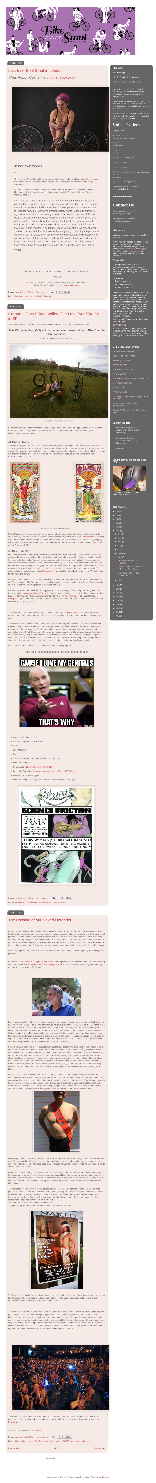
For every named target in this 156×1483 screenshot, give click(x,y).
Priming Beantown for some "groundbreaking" (125, 404)
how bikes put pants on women (126, 251)
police (51, 1441)
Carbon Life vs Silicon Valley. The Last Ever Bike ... (130, 568)
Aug (120, 542)
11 (117, 600)
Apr (120, 557)
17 (117, 527)
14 (117, 589)
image (90, 182)
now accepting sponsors (123, 333)
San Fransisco (44, 902)
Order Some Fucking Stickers (128, 430)
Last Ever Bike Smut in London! (36, 70)
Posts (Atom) (62, 1458)
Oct (120, 534)
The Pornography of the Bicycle (125, 186)
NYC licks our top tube (122, 369)
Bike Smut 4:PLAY (120, 167)
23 (117, 511)
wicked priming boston (122, 383)
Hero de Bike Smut (35, 1441)
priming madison (120, 365)
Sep (120, 538)
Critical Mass (31, 902)
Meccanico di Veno (124, 438)
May (120, 553)
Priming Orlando (120, 392)
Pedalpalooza (14, 598)
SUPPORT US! (120, 325)
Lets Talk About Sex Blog (124, 351)
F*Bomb (119, 448)
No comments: (42, 898)
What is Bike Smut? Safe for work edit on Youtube (124, 136)
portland (58, 1441)
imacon (86, 1477)
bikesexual (20, 902)
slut (34, 296)
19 (117, 519)
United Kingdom (44, 296)
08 (117, 612)
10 (117, 604)
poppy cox (27, 296)
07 (117, 616)
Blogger (104, 1477)
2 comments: (42, 292)
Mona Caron (66, 528)
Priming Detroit (119, 374)
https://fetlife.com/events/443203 (39, 767)
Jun (120, 549)
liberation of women (133, 249)
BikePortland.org (36, 1430)
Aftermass (86, 537)
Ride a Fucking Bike (125, 427)
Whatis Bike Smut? (118, 144)
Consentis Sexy (116, 151)
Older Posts (99, 1448)
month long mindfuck (68, 596)
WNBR (66, 1441)
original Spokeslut (60, 77)
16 (117, 530)
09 (117, 608)
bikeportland (20, 1441)
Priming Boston (119, 387)
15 (117, 585)
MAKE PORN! (122, 316)
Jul (119, 545)
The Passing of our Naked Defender (39, 920)
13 (117, 593)
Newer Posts (15, 1448)
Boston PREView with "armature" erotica (130, 378)
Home (57, 1448)
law (46, 1441)
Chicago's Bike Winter (34, 593)
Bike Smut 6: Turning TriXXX (125, 157)
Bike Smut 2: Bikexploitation (124, 182)
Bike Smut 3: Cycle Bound (123, 172)
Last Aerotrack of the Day (126, 441)
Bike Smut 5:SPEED (121, 162)
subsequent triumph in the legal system (45, 964)
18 (117, 523)
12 (117, 597)
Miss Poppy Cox (33, 282)
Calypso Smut (118, 130)
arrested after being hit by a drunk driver (38, 962)
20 (117, 515)
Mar (120, 580)
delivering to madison (122, 360)
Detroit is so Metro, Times (124, 356)
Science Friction (59, 902)
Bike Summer (48, 571)
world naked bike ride (79, 1441)
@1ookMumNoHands (70, 285)
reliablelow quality (117, 175)
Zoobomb (75, 612)
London (18, 296)
